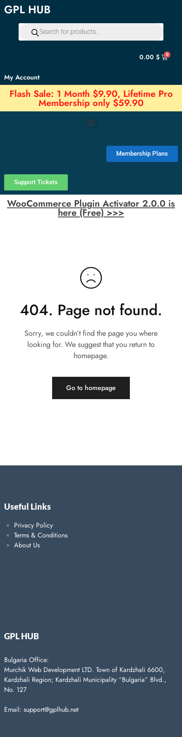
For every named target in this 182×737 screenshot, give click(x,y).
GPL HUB (27, 9)
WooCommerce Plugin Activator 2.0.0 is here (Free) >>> (91, 208)
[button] (91, 122)
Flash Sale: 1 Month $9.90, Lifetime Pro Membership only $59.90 (91, 98)
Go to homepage (91, 388)
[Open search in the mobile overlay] (91, 32)
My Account (22, 77)
